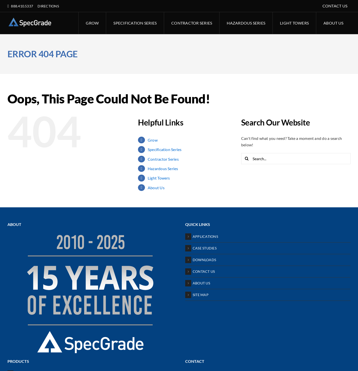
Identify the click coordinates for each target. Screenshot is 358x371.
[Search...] (296, 158)
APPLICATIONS (205, 236)
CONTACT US (204, 271)
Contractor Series (163, 159)
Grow (153, 140)
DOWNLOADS (204, 260)
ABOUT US (201, 283)
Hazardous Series (163, 168)
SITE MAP (201, 295)
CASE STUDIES (205, 248)
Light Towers (159, 178)
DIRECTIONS (48, 6)
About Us (156, 187)
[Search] (246, 158)
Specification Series (165, 149)
